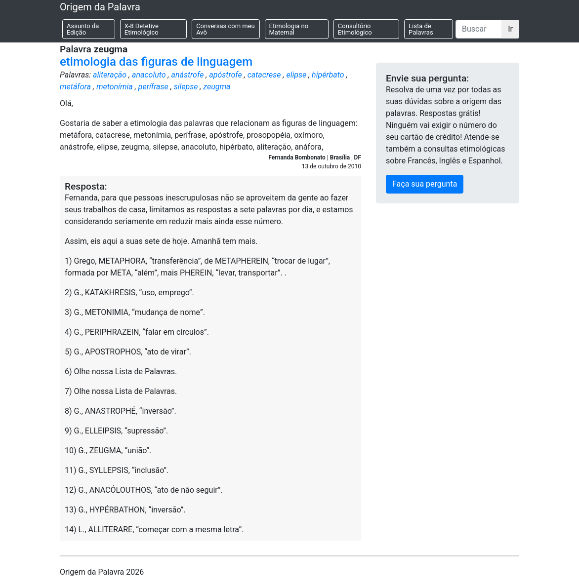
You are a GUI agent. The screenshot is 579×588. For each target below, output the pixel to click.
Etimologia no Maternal (289, 29)
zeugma (216, 86)
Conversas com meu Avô (225, 29)
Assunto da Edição (83, 29)
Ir (510, 29)
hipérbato (328, 74)
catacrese (264, 74)
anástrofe (187, 74)
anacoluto (149, 74)
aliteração (109, 74)
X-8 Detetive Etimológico (141, 29)
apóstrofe (225, 74)
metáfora (75, 86)
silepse (186, 86)
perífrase (153, 86)
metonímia (114, 86)
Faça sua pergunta (424, 184)
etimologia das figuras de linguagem (156, 62)
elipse (296, 74)
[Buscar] (478, 29)
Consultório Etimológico (355, 29)
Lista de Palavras (421, 29)
